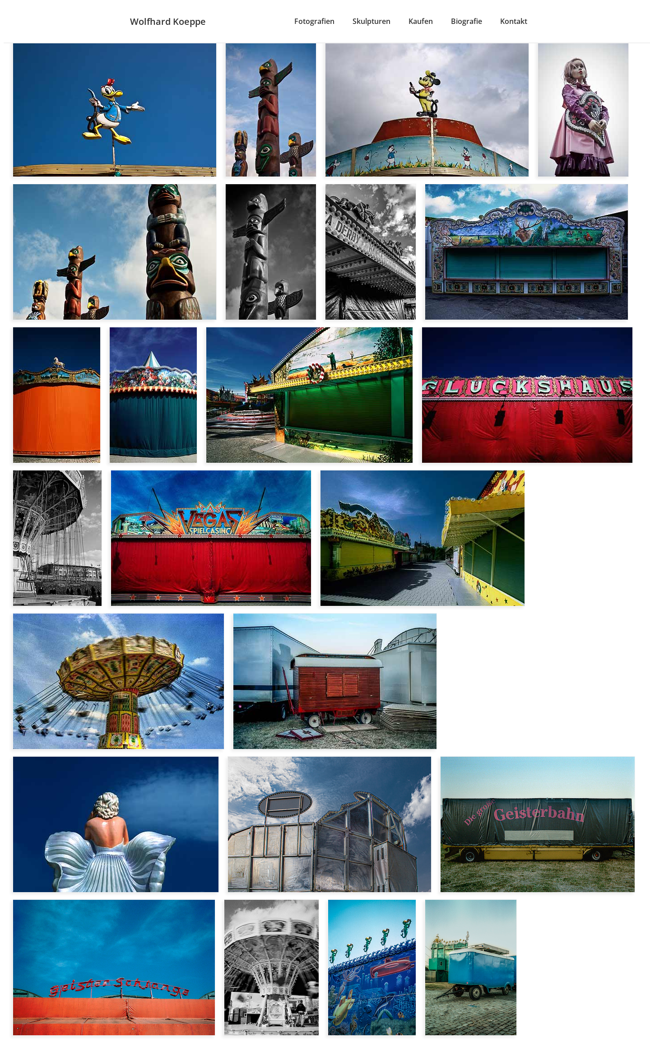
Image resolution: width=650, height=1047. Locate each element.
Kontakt (513, 21)
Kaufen (421, 21)
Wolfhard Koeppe (168, 21)
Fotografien (314, 21)
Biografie (466, 21)
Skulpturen (371, 21)
